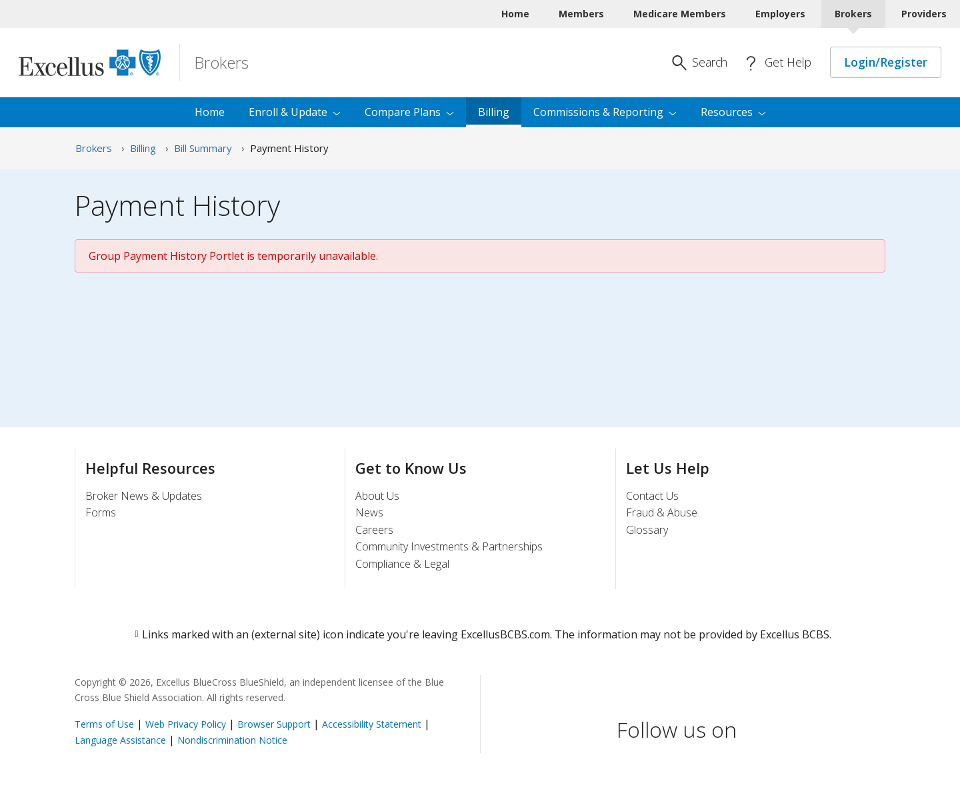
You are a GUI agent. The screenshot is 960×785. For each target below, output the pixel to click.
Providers (924, 13)
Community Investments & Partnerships (449, 546)
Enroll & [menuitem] (295, 112)
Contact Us (652, 495)
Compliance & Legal (402, 563)
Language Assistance (122, 740)
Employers (780, 13)
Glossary (647, 529)
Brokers (93, 148)
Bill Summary (203, 148)
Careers (374, 529)
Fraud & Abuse (661, 512)
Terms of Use (104, 724)
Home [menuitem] (210, 112)
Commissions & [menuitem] (605, 112)
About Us (377, 495)
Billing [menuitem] (493, 112)
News (369, 512)
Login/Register (885, 62)
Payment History (289, 148)
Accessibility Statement (371, 724)
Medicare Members (679, 13)
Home (515, 13)
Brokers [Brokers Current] (853, 13)
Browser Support (274, 724)
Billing (143, 148)
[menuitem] (733, 112)
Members (581, 13)
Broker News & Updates (143, 495)
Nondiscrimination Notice (232, 740)
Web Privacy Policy (185, 724)
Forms (100, 512)
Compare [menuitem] (409, 112)
